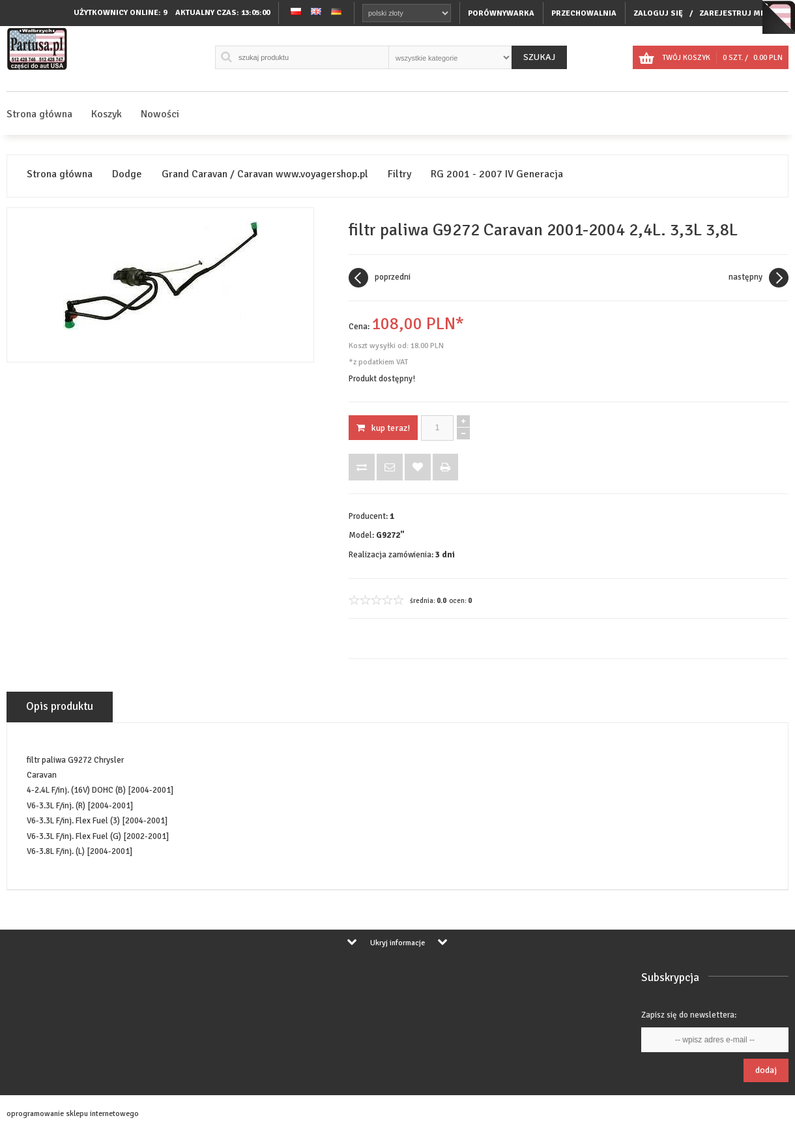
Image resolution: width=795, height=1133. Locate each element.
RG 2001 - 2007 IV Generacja (497, 174)
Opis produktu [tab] (59, 706)
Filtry (399, 174)
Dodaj (766, 1070)
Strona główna (39, 114)
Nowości (160, 114)
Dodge (127, 174)
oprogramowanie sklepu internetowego (73, 1114)
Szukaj (539, 57)
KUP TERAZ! (383, 428)
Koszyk (106, 114)
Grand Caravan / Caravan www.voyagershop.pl (265, 174)
